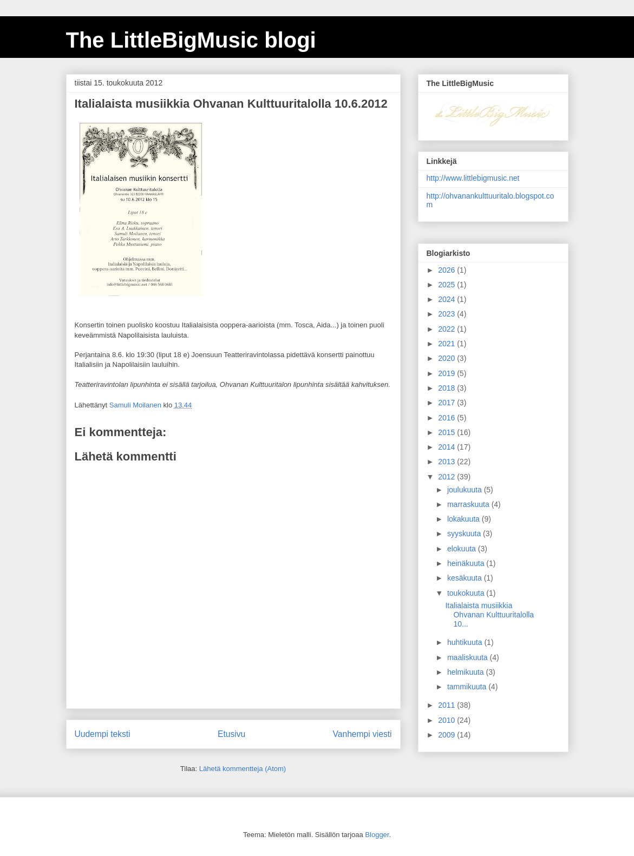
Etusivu (231, 734)
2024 (447, 299)
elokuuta (462, 548)
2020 (447, 358)
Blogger (377, 835)
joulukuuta (465, 489)
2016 (447, 417)
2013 (447, 461)
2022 (447, 329)
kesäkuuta (465, 578)
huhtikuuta (466, 642)
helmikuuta (466, 672)
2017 (447, 402)
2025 (447, 284)
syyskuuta (465, 533)
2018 (447, 388)
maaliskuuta (468, 657)
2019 (447, 373)
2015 (447, 432)
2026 (447, 270)
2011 (447, 705)
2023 (447, 314)
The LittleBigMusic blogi (191, 40)
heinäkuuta (466, 563)
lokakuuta (464, 519)
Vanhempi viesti (362, 734)
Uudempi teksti (102, 734)
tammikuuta (467, 686)
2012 (447, 476)
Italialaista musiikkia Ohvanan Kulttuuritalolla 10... (489, 614)
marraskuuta (469, 504)
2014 (447, 447)
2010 (447, 720)
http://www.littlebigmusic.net (473, 178)
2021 (447, 343)
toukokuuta (466, 593)
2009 (447, 734)
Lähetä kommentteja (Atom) (242, 769)
